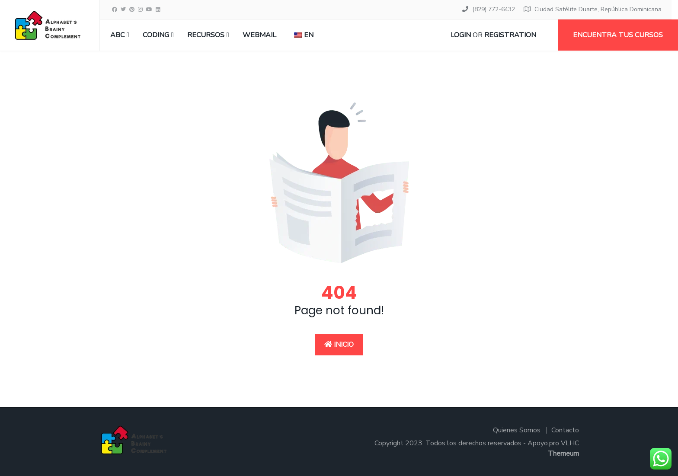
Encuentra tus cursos (618, 35)
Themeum (563, 453)
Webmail (259, 35)
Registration (510, 35)
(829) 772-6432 (493, 9)
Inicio (339, 344)
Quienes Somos (516, 430)
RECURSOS (205, 35)
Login (461, 35)
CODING (156, 35)
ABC (117, 35)
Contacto (565, 430)
